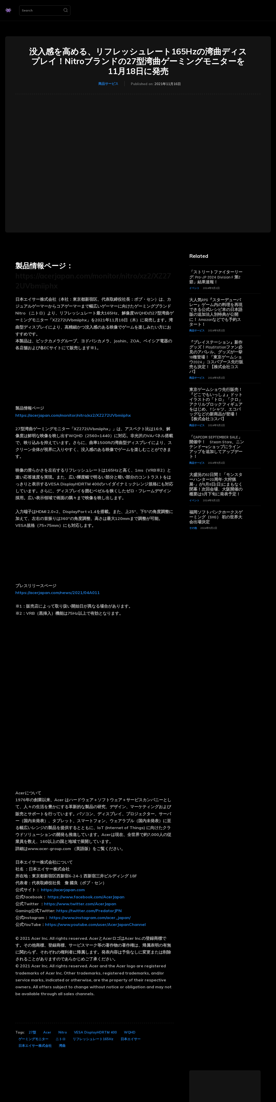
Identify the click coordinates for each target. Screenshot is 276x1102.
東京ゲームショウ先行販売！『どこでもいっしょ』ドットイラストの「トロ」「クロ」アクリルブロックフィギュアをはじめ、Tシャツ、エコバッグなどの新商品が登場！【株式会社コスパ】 (215, 404)
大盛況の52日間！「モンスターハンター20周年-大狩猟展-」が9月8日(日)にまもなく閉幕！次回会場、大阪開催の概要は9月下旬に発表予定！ (215, 484)
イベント (194, 288)
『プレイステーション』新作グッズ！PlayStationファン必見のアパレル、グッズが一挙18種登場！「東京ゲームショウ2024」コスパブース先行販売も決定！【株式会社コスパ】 (216, 357)
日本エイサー (131, 1039)
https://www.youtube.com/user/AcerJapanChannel (95, 924)
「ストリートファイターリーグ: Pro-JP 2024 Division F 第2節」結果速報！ (215, 277)
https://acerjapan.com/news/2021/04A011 (57, 592)
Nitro (62, 1032)
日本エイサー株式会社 (35, 1045)
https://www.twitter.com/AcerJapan (80, 903)
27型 (32, 1032)
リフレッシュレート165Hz (93, 1039)
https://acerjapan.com (63, 889)
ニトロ (61, 1039)
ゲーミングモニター (33, 1039)
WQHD (129, 1032)
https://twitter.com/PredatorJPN (89, 910)
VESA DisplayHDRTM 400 (95, 1032)
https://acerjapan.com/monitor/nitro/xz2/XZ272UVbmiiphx (73, 415)
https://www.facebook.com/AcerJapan (86, 896)
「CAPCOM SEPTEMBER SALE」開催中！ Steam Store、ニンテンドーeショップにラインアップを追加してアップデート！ (216, 447)
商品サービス (108, 83)
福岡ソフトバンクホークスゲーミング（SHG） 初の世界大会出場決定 (215, 517)
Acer (47, 1032)
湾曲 (62, 1045)
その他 (193, 528)
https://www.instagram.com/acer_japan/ (90, 917)
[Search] (65, 10)
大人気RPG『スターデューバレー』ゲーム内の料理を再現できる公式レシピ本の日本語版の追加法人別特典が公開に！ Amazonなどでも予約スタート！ (215, 312)
